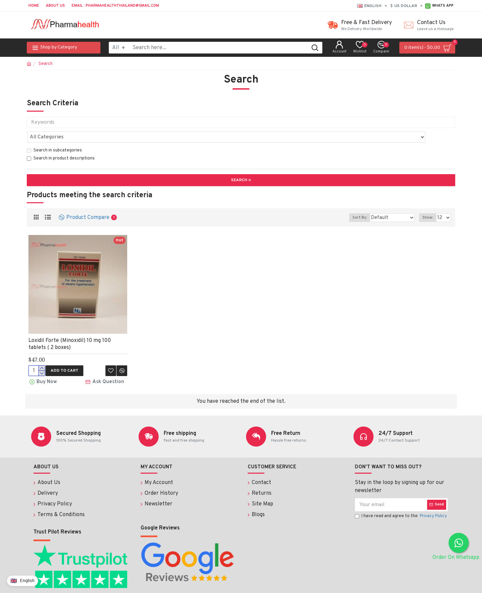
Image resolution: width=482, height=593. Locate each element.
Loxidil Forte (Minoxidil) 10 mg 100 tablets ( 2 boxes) (69, 329)
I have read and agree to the (401, 500)
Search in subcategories (54, 135)
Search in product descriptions (61, 143)
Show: (429, 203)
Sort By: (366, 203)
